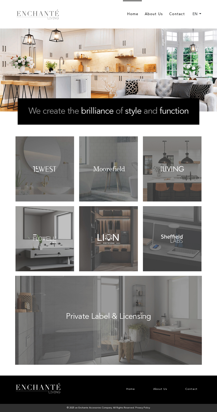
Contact (177, 14)
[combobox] (197, 14)
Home (132, 14)
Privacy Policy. (142, 408)
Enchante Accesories (89, 408)
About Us (154, 14)
